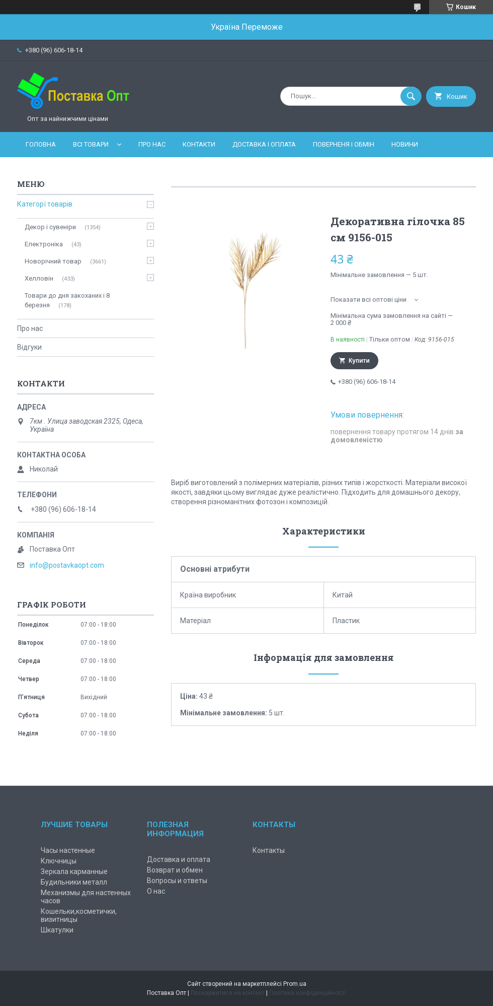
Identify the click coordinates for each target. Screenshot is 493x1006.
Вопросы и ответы (177, 881)
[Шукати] (411, 96)
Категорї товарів (44, 204)
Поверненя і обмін (343, 144)
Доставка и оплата (178, 859)
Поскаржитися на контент (228, 992)
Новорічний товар (53, 261)
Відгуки (29, 347)
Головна (41, 144)
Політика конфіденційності (307, 992)
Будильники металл (74, 882)
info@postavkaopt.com (67, 565)
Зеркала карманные (74, 871)
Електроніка (44, 244)
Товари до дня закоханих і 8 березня (67, 300)
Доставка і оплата (264, 144)
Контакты (269, 850)
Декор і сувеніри (50, 227)
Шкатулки (57, 930)
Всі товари (91, 144)
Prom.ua (294, 983)
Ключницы (58, 861)
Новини (404, 144)
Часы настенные (68, 850)
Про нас (152, 144)
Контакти (199, 144)
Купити (359, 360)
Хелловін (39, 278)
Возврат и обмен (175, 870)
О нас (156, 891)
